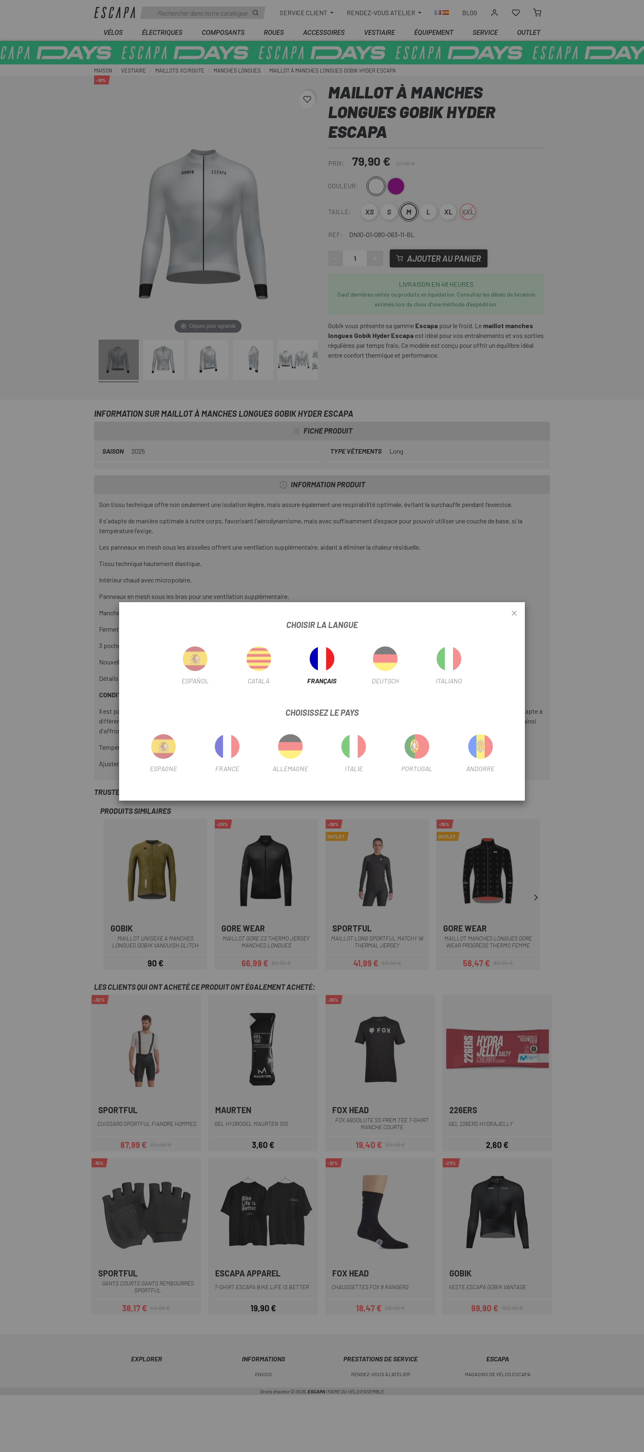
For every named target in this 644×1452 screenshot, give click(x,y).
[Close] (514, 614)
